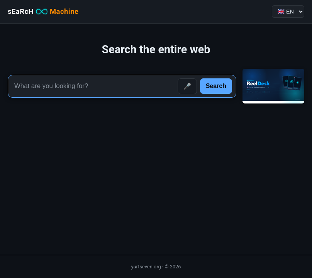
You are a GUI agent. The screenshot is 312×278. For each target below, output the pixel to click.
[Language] (288, 11)
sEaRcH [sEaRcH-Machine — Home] (43, 11)
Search (216, 86)
